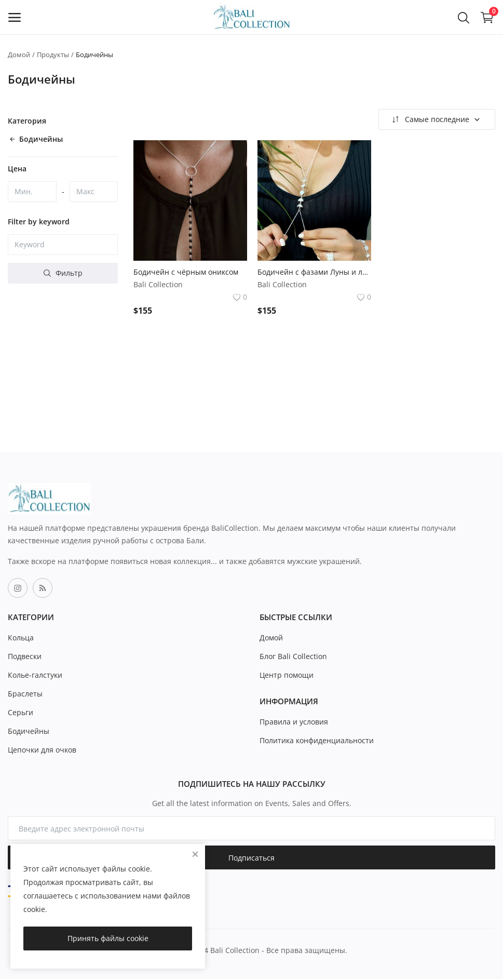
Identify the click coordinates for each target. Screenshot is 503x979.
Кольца (21, 637)
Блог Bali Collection (293, 656)
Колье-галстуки (35, 675)
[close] (195, 854)
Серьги (20, 712)
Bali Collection (158, 284)
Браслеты (25, 694)
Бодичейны (28, 731)
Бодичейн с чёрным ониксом (185, 272)
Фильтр (63, 273)
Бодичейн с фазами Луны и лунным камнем (314, 272)
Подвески (25, 656)
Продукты (53, 54)
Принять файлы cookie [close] (107, 938)
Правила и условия (294, 722)
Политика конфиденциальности (317, 740)
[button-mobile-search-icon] (463, 17)
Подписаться (251, 858)
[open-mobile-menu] (14, 17)
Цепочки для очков (42, 750)
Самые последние (435, 119)
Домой (19, 54)
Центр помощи (287, 675)
